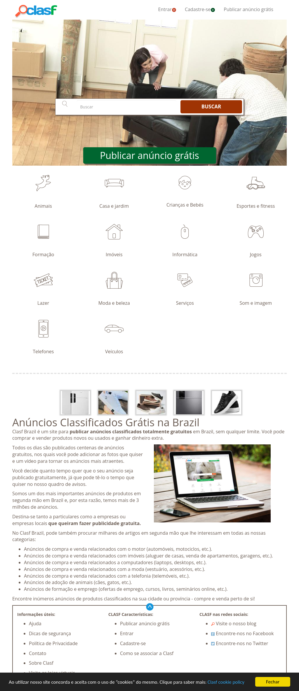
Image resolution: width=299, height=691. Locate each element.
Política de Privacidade (53, 643)
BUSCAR (211, 106)
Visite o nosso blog (233, 623)
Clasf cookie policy (226, 682)
